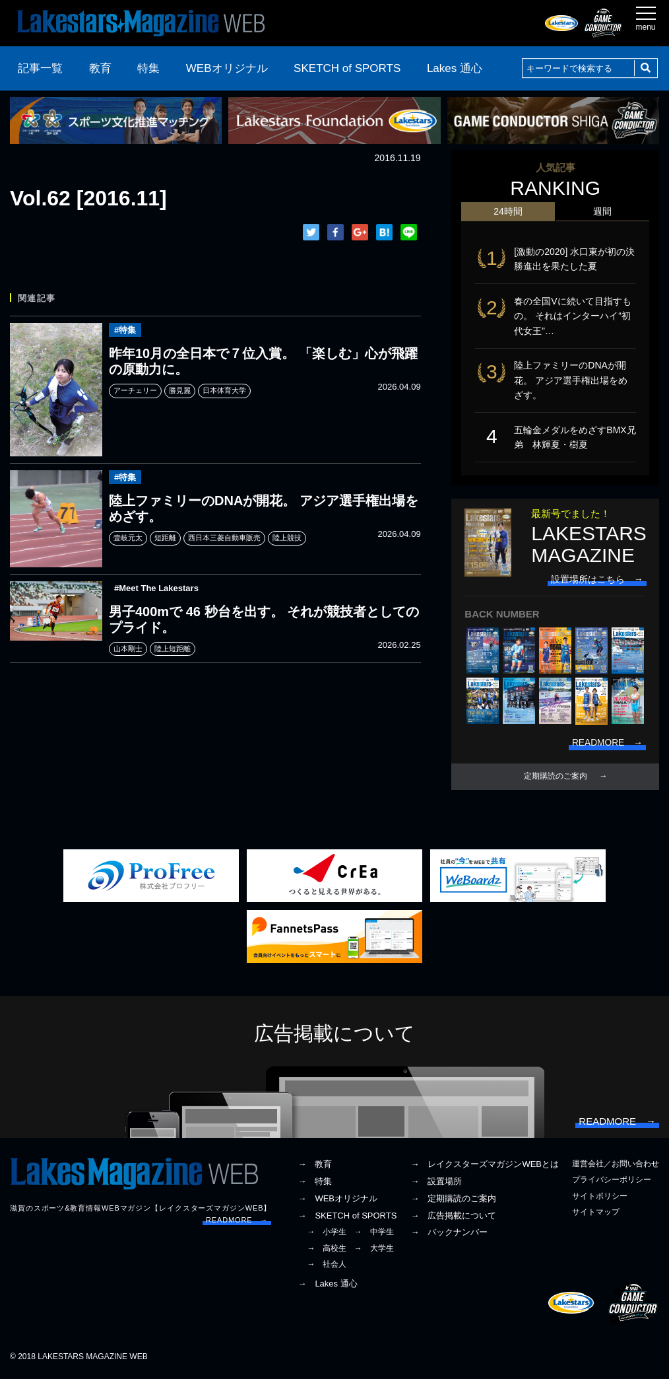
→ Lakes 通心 (327, 1286)
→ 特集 (315, 1184)
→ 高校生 (326, 1250)
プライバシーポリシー (611, 1182)
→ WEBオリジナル (337, 1200)
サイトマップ (596, 1214)
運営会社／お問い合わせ (615, 1166)
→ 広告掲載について (453, 1217)
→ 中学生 (374, 1234)
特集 (148, 68)
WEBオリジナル (227, 68)
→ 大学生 (374, 1250)
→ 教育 (315, 1167)
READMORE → (237, 1222)
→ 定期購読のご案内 (453, 1200)
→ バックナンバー (449, 1235)
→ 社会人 (326, 1266)
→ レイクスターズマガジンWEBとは (484, 1167)
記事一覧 (40, 68)
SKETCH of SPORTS (347, 68)
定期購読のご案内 (555, 778)
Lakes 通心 (454, 68)
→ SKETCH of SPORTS (347, 1217)
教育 (100, 68)
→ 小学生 (326, 1234)
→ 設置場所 (436, 1184)
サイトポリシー (599, 1198)
